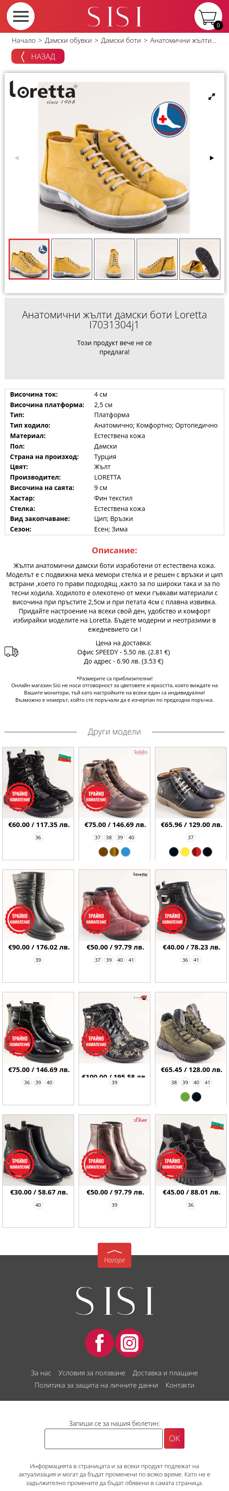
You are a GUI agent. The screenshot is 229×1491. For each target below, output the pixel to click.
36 (38, 837)
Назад (37, 57)
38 (109, 837)
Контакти (179, 1384)
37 (98, 837)
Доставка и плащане (165, 1372)
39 (120, 837)
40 (131, 837)
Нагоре (114, 1260)
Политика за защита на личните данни (96, 1384)
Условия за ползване (92, 1372)
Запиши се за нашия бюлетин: (114, 1423)
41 (131, 959)
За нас (41, 1372)
